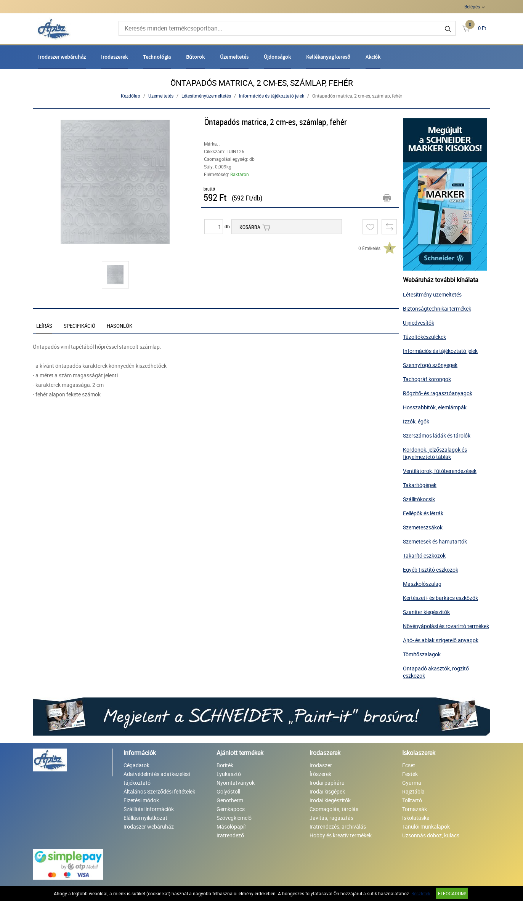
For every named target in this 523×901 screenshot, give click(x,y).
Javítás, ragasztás (331, 817)
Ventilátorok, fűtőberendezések (439, 471)
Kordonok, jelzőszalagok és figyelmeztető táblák (435, 453)
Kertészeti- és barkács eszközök (440, 597)
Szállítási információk (149, 809)
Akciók (373, 56)
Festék (410, 774)
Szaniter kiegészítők (426, 612)
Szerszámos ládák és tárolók (436, 435)
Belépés (472, 6)
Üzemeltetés (234, 56)
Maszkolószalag (422, 583)
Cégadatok (136, 765)
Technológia (157, 56)
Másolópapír (231, 826)
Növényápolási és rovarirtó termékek (446, 626)
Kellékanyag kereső (328, 56)
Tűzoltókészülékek (424, 336)
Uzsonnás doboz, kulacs (430, 835)
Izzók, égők (416, 421)
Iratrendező (230, 835)
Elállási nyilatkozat (145, 817)
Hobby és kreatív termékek (341, 835)
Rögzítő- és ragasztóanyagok (437, 393)
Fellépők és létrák (423, 513)
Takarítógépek (419, 485)
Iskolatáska (416, 817)
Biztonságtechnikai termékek (437, 308)
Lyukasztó (229, 774)
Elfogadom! (452, 893)
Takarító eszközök (424, 555)
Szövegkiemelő (234, 817)
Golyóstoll (228, 791)
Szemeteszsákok (423, 527)
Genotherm (230, 800)
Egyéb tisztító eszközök (430, 569)
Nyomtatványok (236, 782)
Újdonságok (277, 56)
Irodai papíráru (327, 782)
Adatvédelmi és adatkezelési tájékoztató (157, 778)
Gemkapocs (231, 809)
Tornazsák (414, 809)
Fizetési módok (141, 800)
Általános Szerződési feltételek (159, 791)
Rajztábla (413, 791)
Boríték (225, 765)
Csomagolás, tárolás (334, 809)
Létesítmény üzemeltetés (432, 294)
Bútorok (195, 56)
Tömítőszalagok (422, 654)
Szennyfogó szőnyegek (430, 365)
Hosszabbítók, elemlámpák (435, 407)
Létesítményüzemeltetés (206, 96)
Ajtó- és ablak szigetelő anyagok (440, 640)
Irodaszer (321, 765)
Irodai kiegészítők (330, 800)
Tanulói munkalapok (426, 826)
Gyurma (411, 782)
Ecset (408, 765)
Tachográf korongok (427, 379)
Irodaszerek (114, 56)
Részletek (420, 893)
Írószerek (320, 774)
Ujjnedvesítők (418, 322)
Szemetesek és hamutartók (435, 541)
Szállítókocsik (419, 499)
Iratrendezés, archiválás (338, 826)
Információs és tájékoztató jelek (271, 96)
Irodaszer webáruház (62, 56)
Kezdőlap (130, 96)
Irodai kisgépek (327, 791)
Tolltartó (412, 800)
